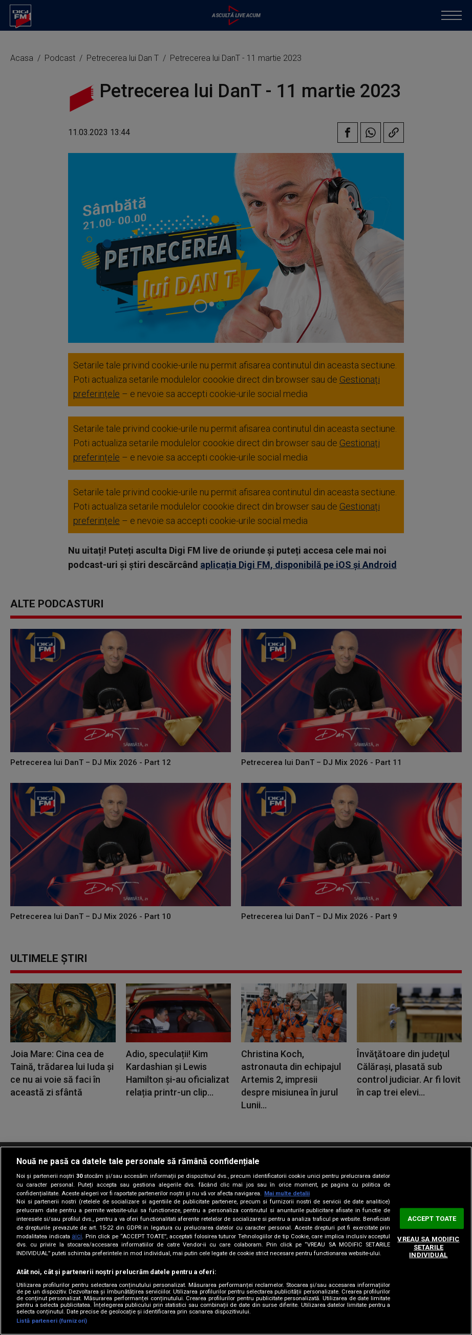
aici (77, 1236)
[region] (236, 1240)
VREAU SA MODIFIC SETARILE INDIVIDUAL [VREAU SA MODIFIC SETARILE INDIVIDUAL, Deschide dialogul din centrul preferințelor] (428, 1247)
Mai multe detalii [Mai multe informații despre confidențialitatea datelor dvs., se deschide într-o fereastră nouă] (287, 1193)
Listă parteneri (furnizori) (51, 1321)
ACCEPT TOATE (432, 1218)
